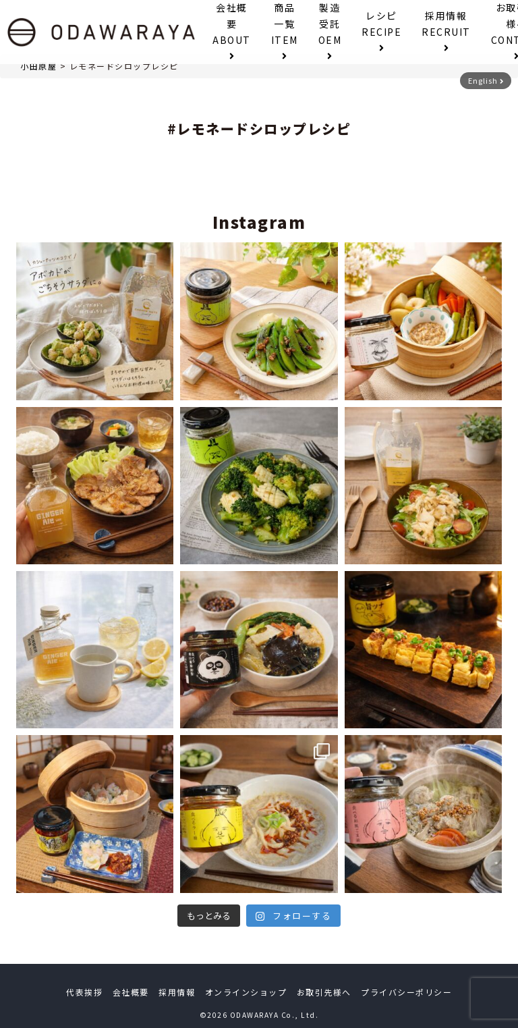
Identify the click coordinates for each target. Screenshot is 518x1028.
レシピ (381, 31)
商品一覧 (284, 31)
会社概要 (231, 31)
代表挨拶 (84, 992)
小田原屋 (38, 66)
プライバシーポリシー (406, 992)
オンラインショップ (246, 992)
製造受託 (330, 31)
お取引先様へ (324, 992)
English (486, 80)
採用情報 (446, 31)
